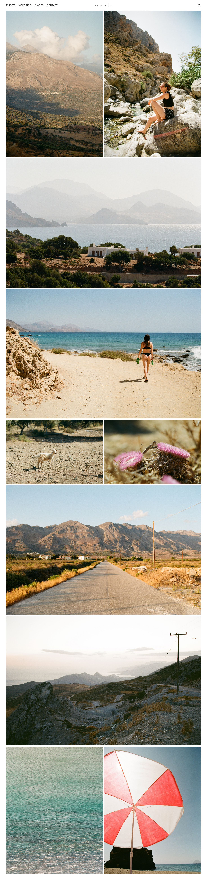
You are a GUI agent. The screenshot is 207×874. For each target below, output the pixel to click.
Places (38, 5)
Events (10, 5)
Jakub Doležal (103, 5)
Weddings (25, 5)
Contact (52, 5)
